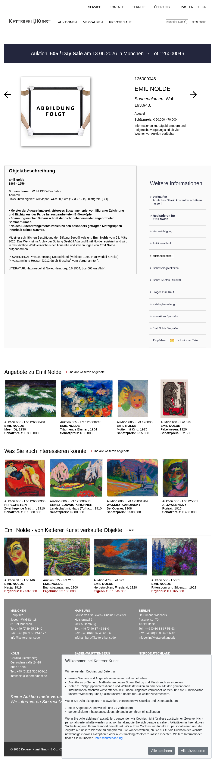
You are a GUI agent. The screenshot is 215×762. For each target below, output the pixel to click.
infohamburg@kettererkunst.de (95, 637)
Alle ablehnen (161, 751)
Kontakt (117, 7)
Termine (139, 7)
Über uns (161, 7)
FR (204, 7)
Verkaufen (93, 22)
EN (191, 7)
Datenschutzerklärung (107, 738)
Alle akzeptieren (193, 751)
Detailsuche (198, 22)
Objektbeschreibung (32, 170)
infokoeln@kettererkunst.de (28, 676)
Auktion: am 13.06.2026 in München (88, 53)
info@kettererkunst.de (25, 637)
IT (198, 7)
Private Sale (120, 22)
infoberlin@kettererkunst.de (157, 637)
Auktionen (67, 22)
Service (94, 7)
